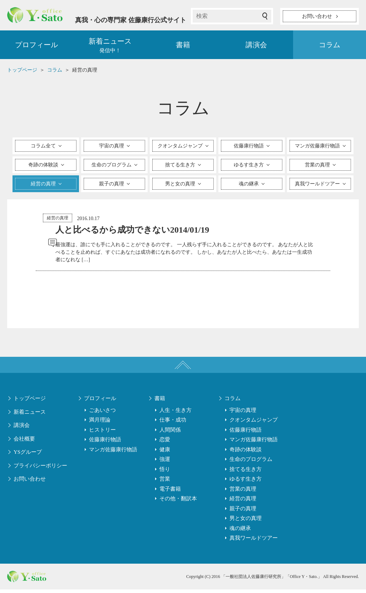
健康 (164, 453)
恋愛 (164, 443)
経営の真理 (57, 219)
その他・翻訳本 (178, 502)
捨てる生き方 (245, 473)
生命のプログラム (250, 463)
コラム (329, 46)
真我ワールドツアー (253, 541)
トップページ (30, 402)
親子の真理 (242, 512)
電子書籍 (170, 492)
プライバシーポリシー (40, 469)
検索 (264, 16)
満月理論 (99, 423)
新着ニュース (30, 415)
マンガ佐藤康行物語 (113, 453)
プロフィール (36, 46)
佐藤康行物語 (105, 443)
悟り (164, 473)
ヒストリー (102, 433)
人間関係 (170, 433)
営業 (164, 482)
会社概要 (24, 442)
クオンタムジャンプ (253, 423)
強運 (164, 463)
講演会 (256, 46)
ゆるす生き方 (245, 482)
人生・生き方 (175, 414)
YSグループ (28, 455)
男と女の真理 (245, 522)
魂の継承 (240, 532)
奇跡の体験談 (245, 453)
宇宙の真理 (242, 414)
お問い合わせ (30, 482)
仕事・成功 (172, 423)
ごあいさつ (102, 414)
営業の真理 (242, 492)
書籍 (183, 46)
